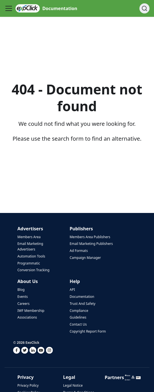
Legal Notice (73, 385)
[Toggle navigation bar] (8, 8)
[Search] (144, 8)
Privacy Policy (28, 385)
